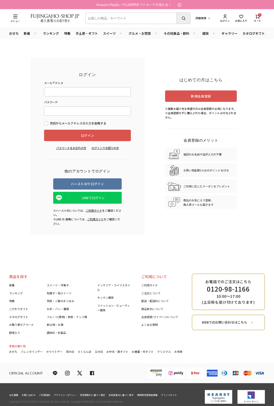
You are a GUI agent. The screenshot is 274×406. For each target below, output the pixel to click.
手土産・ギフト (87, 33)
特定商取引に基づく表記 (92, 395)
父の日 (99, 351)
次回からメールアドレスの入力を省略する (78, 123)
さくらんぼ (84, 351)
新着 (12, 285)
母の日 (70, 351)
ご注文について (151, 293)
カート (257, 18)
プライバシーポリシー (65, 395)
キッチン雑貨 (105, 297)
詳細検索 (200, 18)
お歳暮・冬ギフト (143, 351)
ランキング (51, 33)
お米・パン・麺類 (58, 309)
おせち (14, 33)
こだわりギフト (18, 309)
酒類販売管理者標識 (147, 395)
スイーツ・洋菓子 (58, 285)
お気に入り (241, 18)
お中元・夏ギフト (117, 351)
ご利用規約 (44, 395)
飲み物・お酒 (55, 325)
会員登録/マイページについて (159, 317)
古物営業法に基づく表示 (121, 395)
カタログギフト (253, 33)
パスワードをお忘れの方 (71, 148)
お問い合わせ (28, 395)
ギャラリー (229, 33)
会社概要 (13, 395)
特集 (67, 33)
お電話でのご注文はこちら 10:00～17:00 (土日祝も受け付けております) (228, 292)
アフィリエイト (169, 395)
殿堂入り (14, 333)
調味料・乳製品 (56, 333)
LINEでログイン (93, 197)
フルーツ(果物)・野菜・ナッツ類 (67, 317)
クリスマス (164, 351)
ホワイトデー (54, 351)
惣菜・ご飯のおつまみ (60, 301)
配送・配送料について (155, 301)
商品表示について (152, 309)
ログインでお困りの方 (105, 148)
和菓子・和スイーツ (59, 293)
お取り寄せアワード (21, 325)
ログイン (225, 18)
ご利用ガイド (94, 210)
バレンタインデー (32, 351)
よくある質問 (149, 325)
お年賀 (178, 351)
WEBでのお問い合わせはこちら (224, 322)
